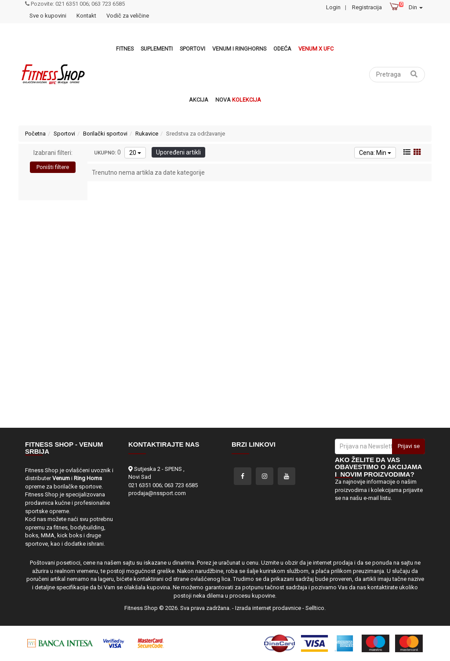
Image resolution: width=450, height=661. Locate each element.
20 (135, 152)
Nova (238, 99)
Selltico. (315, 608)
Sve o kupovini (47, 15)
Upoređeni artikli (178, 152)
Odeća (282, 48)
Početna (35, 133)
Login (333, 7)
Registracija (367, 7)
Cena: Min (375, 152)
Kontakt (86, 15)
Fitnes (125, 48)
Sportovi (192, 48)
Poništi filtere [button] (52, 167)
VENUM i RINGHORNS (239, 48)
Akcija (198, 99)
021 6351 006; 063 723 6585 (163, 485)
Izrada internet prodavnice (268, 608)
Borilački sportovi (105, 133)
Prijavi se (409, 446)
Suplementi (157, 48)
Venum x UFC (316, 48)
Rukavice (146, 133)
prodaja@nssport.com (157, 493)
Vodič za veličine (127, 15)
